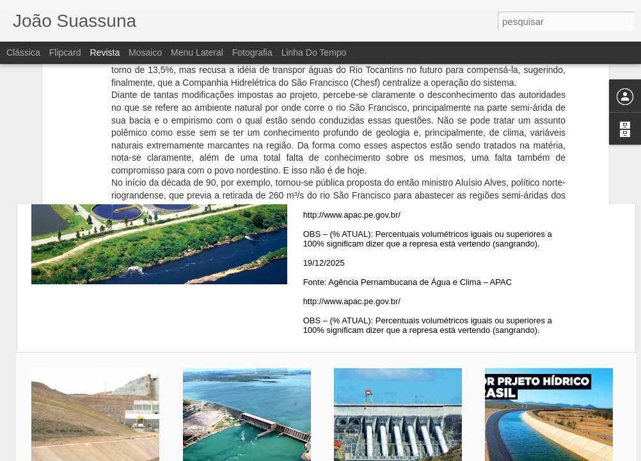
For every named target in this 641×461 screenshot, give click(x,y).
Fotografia (252, 52)
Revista (105, 52)
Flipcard (65, 52)
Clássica (23, 52)
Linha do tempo (314, 52)
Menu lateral (197, 52)
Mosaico (145, 52)
